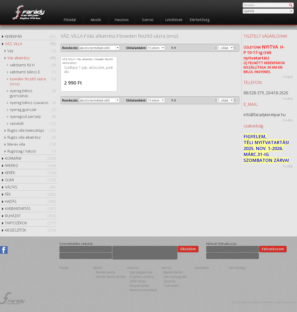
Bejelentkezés (173, 272)
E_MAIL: (251, 104)
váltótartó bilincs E (33, 71)
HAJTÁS (30, 201)
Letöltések (173, 19)
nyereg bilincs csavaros (33, 102)
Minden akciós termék (111, 277)
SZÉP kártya (138, 281)
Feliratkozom (273, 249)
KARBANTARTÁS (30, 208)
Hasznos (122, 19)
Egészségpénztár (141, 272)
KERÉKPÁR (30, 36)
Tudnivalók (171, 286)
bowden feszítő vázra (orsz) (33, 81)
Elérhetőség (200, 19)
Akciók (96, 19)
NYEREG (30, 165)
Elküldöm (188, 249)
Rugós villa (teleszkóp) (31, 130)
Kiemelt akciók (105, 272)
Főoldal (70, 19)
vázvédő (33, 123)
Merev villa (31, 144)
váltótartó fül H (33, 64)
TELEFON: (253, 82)
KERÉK (30, 172)
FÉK (30, 194)
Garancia (169, 281)
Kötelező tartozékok (143, 290)
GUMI (30, 179)
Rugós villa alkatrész (31, 137)
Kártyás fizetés (139, 286)
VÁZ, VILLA (30, 43)
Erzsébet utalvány (142, 277)
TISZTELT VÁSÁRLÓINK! (265, 36)
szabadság (253, 126)
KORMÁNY (30, 158)
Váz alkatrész (31, 57)
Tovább (287, 77)
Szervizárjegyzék (175, 277)
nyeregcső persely (33, 116)
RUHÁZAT (30, 215)
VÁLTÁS (30, 186)
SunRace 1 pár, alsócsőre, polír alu (88, 69)
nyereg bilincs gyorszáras (33, 93)
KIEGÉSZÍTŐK (30, 230)
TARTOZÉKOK (30, 222)
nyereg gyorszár (33, 109)
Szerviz (147, 19)
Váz (31, 50)
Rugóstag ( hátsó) (31, 151)
